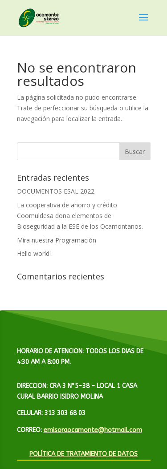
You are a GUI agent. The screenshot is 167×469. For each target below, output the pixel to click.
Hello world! (34, 253)
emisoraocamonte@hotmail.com (93, 430)
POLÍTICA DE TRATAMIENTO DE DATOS (83, 454)
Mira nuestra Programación (56, 240)
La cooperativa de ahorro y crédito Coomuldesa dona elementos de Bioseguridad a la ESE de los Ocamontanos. (80, 215)
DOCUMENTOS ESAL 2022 (55, 191)
